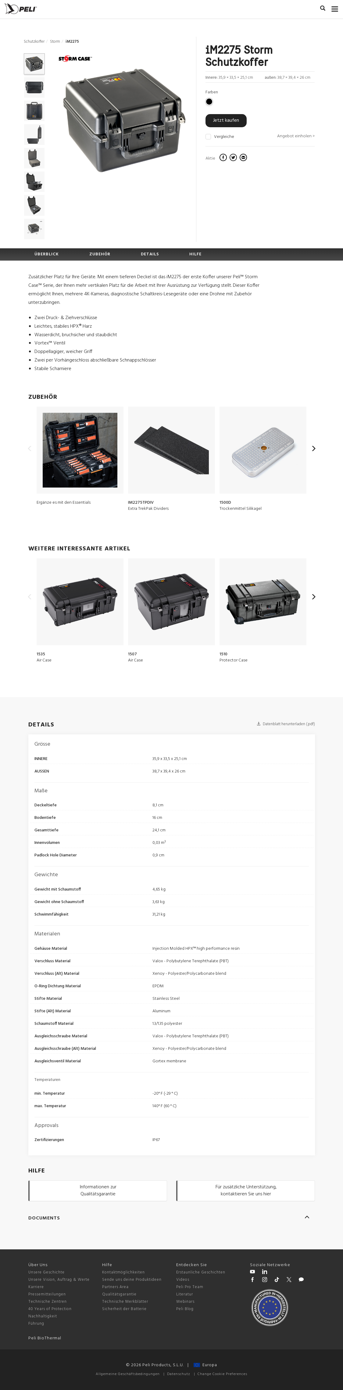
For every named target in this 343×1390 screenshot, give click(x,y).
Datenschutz (178, 1374)
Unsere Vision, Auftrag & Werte (59, 1280)
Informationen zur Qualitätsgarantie (98, 1190)
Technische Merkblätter (125, 1301)
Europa (205, 1365)
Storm (55, 41)
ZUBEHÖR (99, 254)
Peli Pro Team (189, 1287)
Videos (182, 1280)
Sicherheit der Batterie (124, 1309)
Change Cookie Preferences (222, 1374)
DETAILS (150, 254)
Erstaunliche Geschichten (200, 1272)
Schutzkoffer (34, 41)
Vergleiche (224, 137)
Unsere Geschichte (46, 1272)
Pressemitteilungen (47, 1294)
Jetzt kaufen (226, 120)
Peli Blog (185, 1309)
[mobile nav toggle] (334, 7)
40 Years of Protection (50, 1309)
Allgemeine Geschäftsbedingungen (128, 1374)
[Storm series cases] (75, 59)
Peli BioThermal (44, 1338)
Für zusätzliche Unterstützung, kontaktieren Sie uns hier (246, 1190)
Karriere (36, 1287)
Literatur (184, 1294)
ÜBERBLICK (46, 254)
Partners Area (115, 1287)
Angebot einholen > (296, 136)
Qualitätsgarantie (119, 1294)
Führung (36, 1323)
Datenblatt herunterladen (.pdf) (286, 724)
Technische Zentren (47, 1301)
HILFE (195, 254)
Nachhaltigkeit (42, 1316)
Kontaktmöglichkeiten (123, 1272)
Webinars (185, 1301)
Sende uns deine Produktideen (132, 1280)
